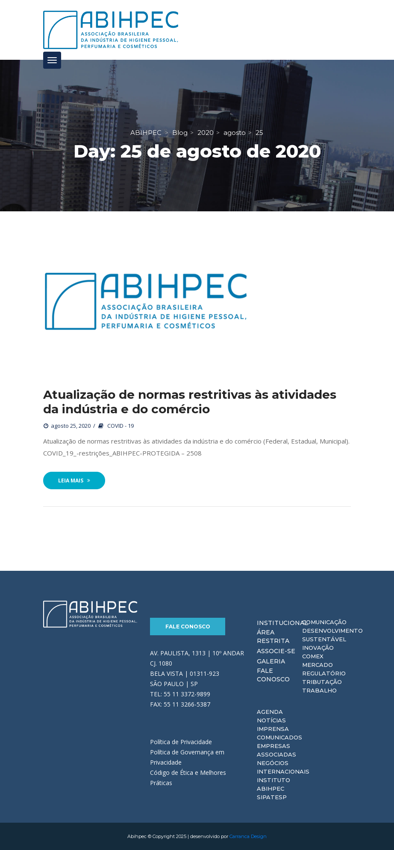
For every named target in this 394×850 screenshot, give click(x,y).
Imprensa (273, 728)
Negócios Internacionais (283, 767)
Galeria (271, 661)
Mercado (317, 664)
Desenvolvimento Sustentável (332, 635)
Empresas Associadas (276, 750)
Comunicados (279, 737)
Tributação (322, 681)
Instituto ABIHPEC (273, 784)
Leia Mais (74, 480)
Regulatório (324, 673)
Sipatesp (272, 797)
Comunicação (324, 622)
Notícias (271, 720)
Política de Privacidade (181, 742)
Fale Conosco (187, 626)
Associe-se (276, 651)
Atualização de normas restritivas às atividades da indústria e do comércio (189, 401)
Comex (312, 656)
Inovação (318, 647)
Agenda (270, 711)
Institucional (282, 623)
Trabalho (319, 690)
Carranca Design (248, 836)
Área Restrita (273, 636)
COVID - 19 (120, 425)
